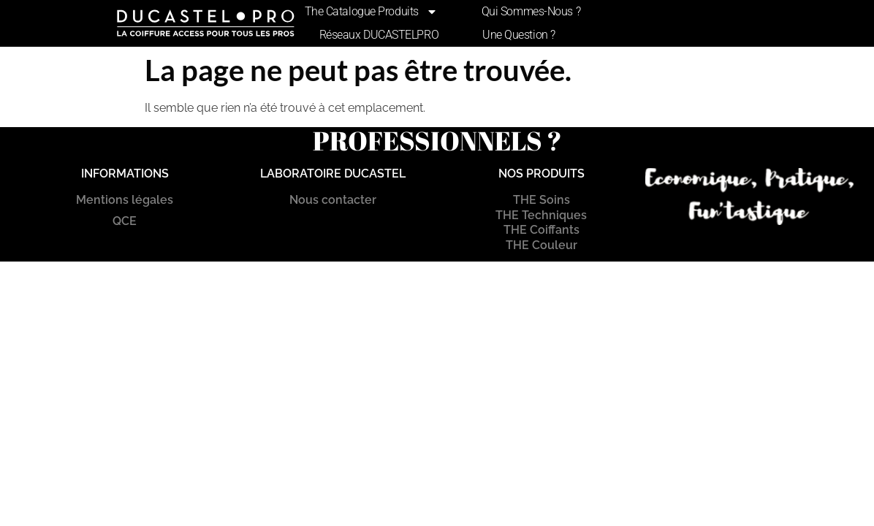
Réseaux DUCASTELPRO (378, 35)
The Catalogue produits (371, 11)
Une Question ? (518, 35)
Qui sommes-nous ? (531, 11)
